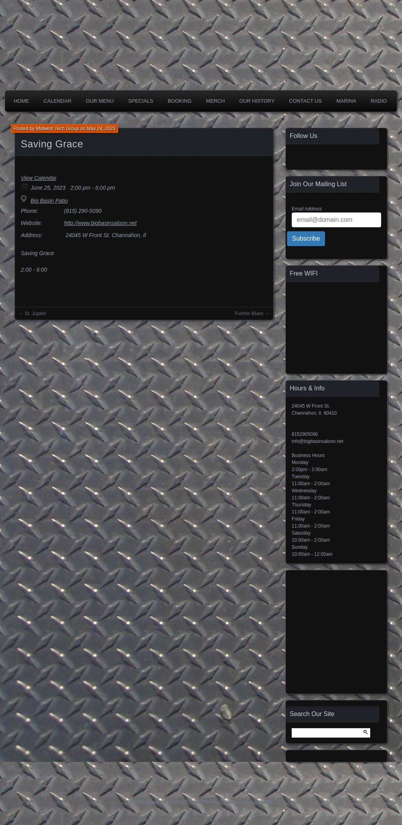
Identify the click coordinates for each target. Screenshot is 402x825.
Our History (257, 101)
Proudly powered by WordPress (163, 802)
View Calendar (39, 178)
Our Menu (100, 101)
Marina (346, 101)
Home (21, 101)
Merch (215, 101)
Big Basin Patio (49, 201)
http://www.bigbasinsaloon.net (100, 223)
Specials (140, 101)
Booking (180, 101)
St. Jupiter (35, 313)
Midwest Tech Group (57, 128)
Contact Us (305, 101)
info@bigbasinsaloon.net (318, 441)
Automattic (261, 802)
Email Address (307, 209)
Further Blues (249, 313)
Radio (379, 101)
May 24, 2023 (101, 128)
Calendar (57, 101)
